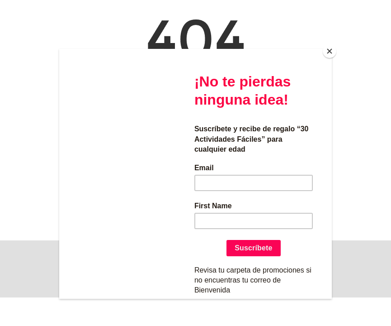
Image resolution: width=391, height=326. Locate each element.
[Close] (329, 51)
